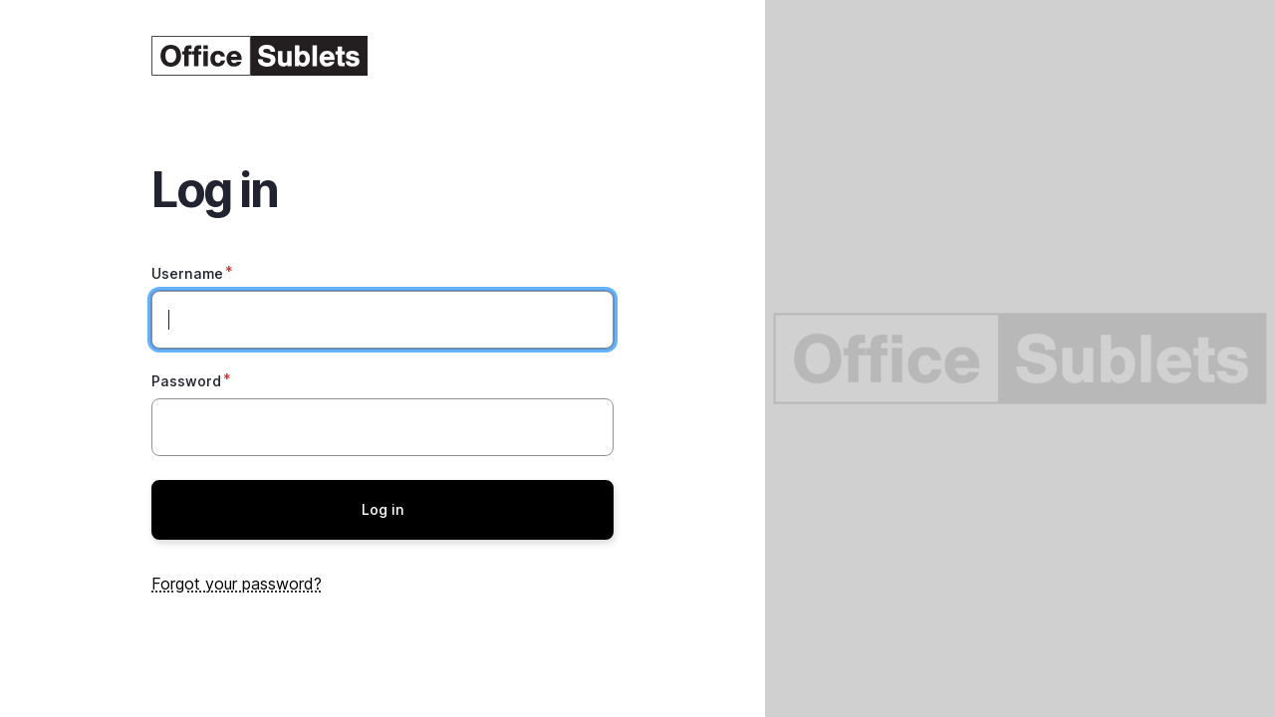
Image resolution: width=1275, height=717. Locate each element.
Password (186, 380)
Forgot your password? (236, 584)
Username (187, 273)
